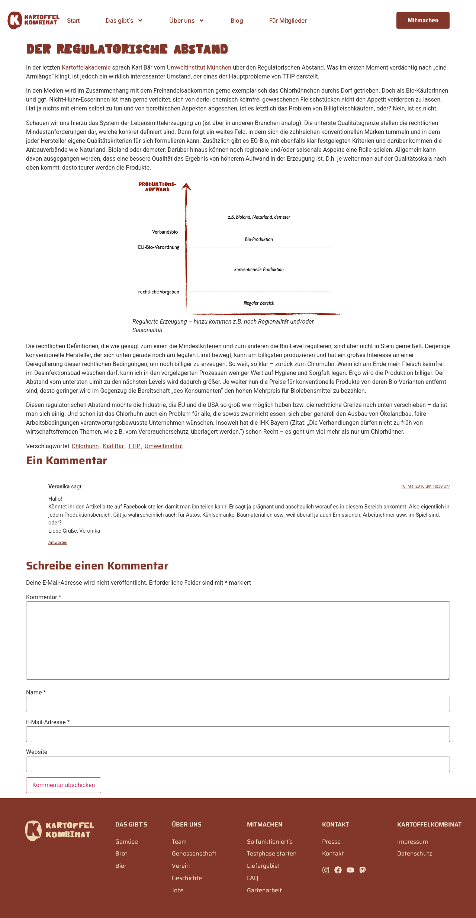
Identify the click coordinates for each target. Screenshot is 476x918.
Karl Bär (113, 446)
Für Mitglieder (288, 20)
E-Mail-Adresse (48, 722)
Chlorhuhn (85, 446)
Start (73, 20)
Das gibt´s (124, 20)
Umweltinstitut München (199, 67)
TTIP (134, 446)
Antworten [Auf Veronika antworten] (57, 542)
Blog (237, 20)
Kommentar (43, 597)
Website (36, 752)
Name (36, 693)
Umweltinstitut (164, 446)
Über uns (186, 20)
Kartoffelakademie (86, 67)
